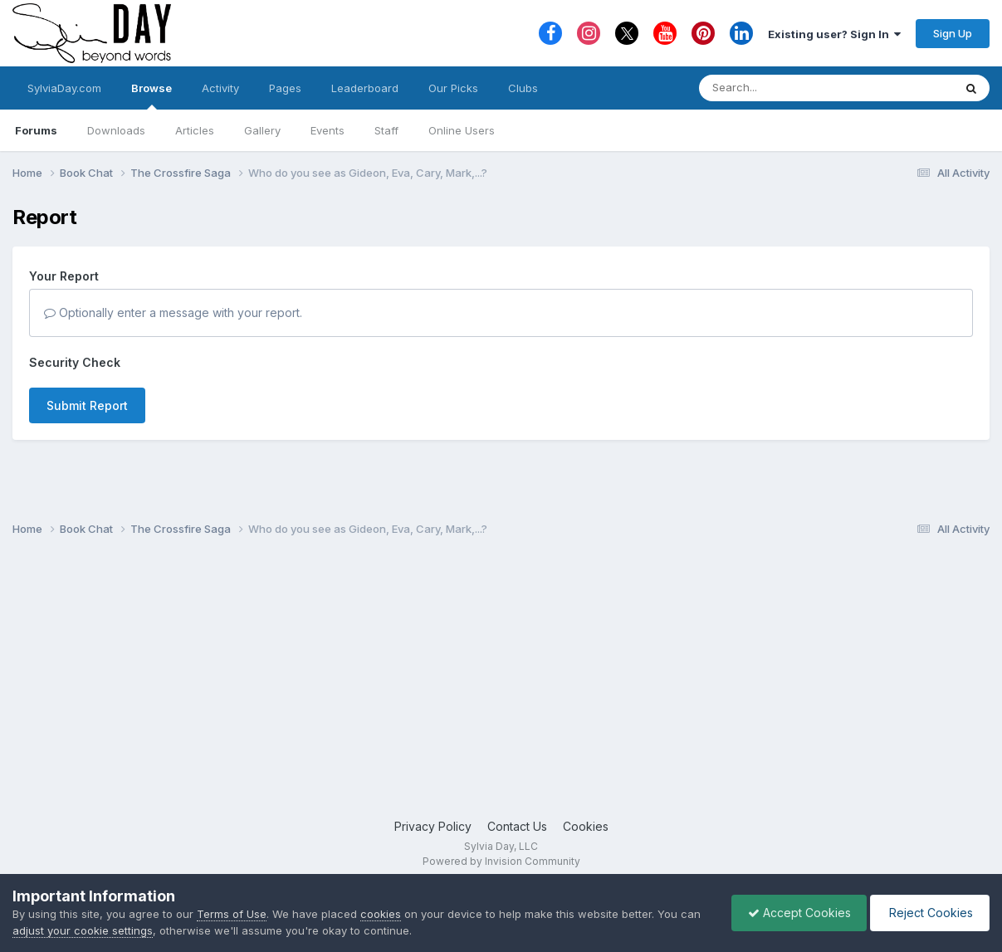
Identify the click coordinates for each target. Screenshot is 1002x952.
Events (327, 130)
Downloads (116, 130)
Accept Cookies (795, 913)
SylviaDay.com (64, 88)
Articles (194, 130)
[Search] (781, 88)
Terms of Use (231, 913)
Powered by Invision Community (501, 861)
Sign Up (952, 33)
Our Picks (453, 88)
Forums (36, 130)
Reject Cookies (928, 913)
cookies (380, 913)
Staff (386, 130)
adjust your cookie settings (82, 930)
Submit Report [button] (87, 405)
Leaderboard (364, 88)
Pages (285, 88)
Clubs (523, 88)
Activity (220, 88)
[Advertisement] (501, 685)
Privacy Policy (433, 826)
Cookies (586, 826)
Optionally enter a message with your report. (173, 312)
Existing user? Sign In (834, 34)
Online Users (461, 130)
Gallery (262, 130)
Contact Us (517, 826)
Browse (151, 95)
